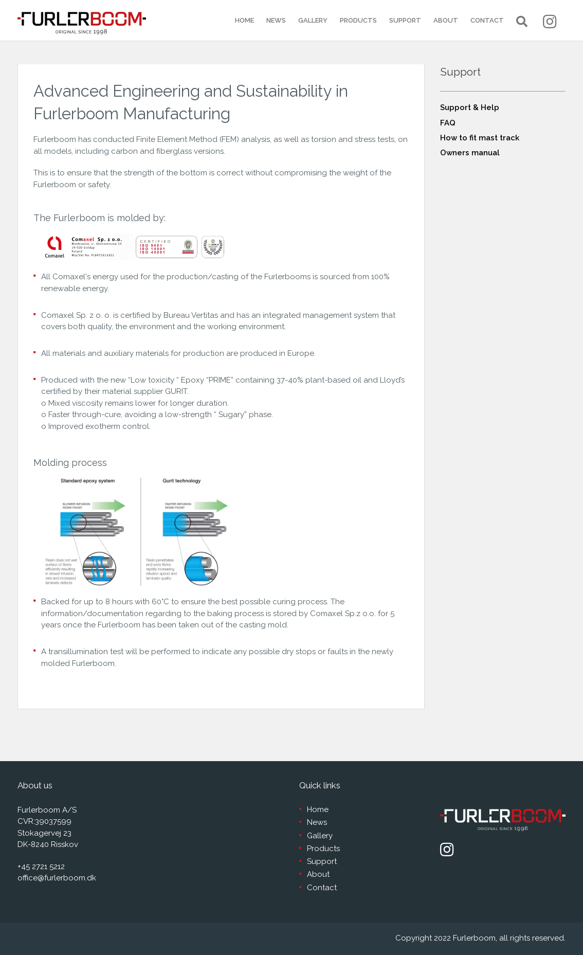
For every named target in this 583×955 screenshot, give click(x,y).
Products (358, 20)
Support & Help (469, 107)
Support (405, 20)
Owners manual (470, 152)
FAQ (448, 123)
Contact (487, 20)
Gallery (312, 20)
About (445, 20)
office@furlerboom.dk (56, 877)
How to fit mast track (479, 137)
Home (244, 20)
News (276, 20)
